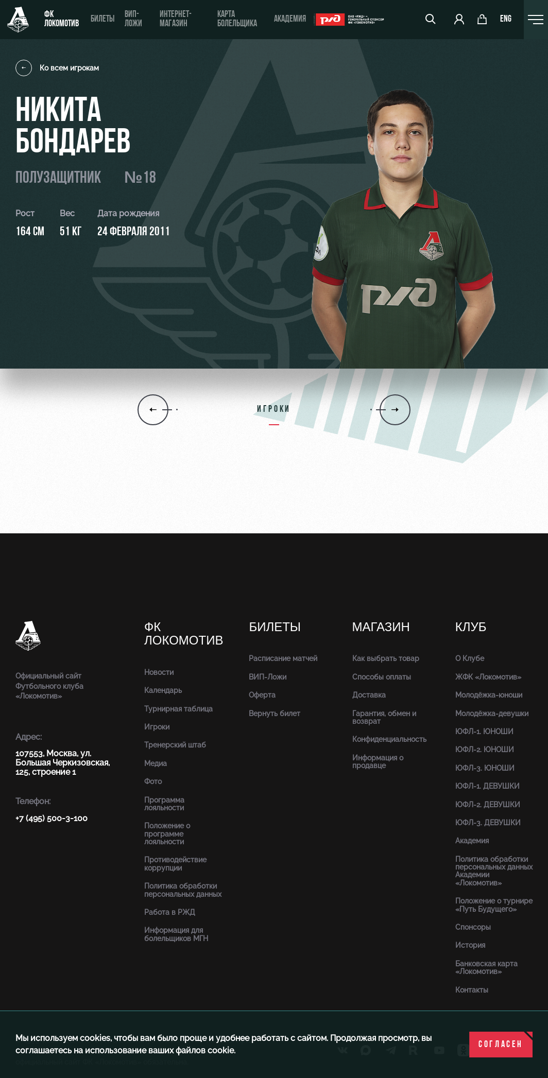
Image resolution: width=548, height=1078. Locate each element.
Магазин (381, 627)
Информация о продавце (377, 762)
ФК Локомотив (61, 19)
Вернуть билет (274, 713)
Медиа (155, 763)
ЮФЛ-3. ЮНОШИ (485, 768)
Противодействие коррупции (175, 864)
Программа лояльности (164, 804)
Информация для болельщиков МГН (176, 934)
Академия (290, 19)
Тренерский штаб (175, 745)
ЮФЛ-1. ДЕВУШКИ (487, 786)
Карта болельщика (237, 19)
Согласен (500, 1045)
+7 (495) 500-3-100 (51, 818)
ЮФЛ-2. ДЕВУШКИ (487, 805)
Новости (159, 672)
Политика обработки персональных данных (182, 890)
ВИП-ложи (133, 19)
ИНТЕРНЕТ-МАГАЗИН (176, 19)
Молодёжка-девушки (491, 713)
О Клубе (469, 658)
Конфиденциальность (389, 739)
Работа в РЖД (169, 912)
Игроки (156, 727)
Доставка (369, 695)
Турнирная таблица (178, 709)
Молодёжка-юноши (488, 695)
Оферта (262, 695)
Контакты (471, 990)
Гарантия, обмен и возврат (384, 717)
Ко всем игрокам (57, 68)
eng (505, 19)
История (470, 945)
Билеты (102, 19)
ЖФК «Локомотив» (488, 677)
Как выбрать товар (385, 658)
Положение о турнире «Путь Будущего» (494, 905)
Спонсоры (473, 927)
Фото (153, 781)
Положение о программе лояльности (167, 834)
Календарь (163, 690)
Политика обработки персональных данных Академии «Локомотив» (494, 871)
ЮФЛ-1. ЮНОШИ (484, 731)
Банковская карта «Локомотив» (486, 968)
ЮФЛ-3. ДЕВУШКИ (488, 823)
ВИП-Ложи (267, 677)
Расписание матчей (283, 658)
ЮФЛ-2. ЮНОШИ (484, 749)
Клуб (471, 627)
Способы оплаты (381, 677)
